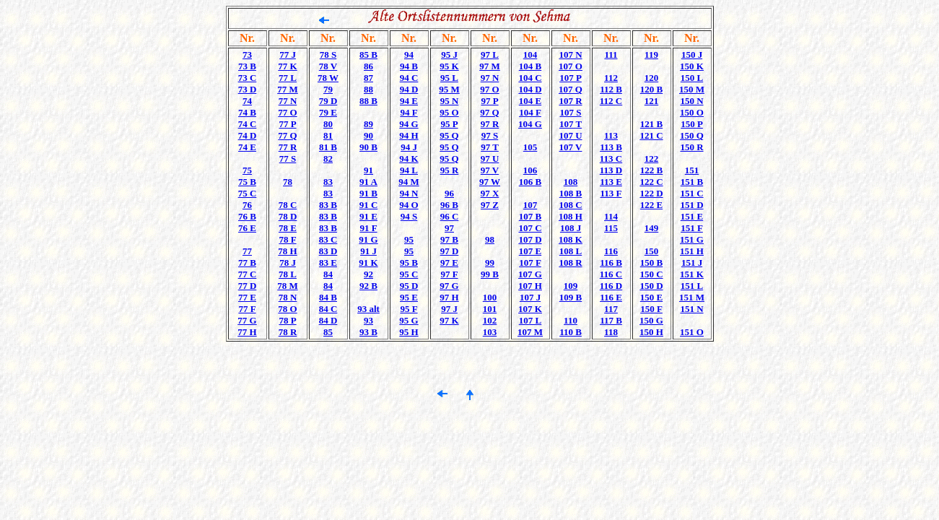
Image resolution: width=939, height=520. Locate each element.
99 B (490, 274)
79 (328, 89)
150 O (692, 112)
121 (652, 100)
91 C (368, 204)
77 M (287, 89)
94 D (409, 89)
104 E (530, 100)
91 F (368, 227)
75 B (247, 181)
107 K (530, 308)
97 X (490, 193)
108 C (570, 204)
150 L (692, 77)
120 (652, 77)
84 (328, 274)
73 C (247, 77)
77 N (288, 100)
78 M (287, 285)
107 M (530, 331)
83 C (328, 239)
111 (610, 54)
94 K (408, 158)
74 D (247, 135)
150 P (692, 123)
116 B (611, 262)
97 (449, 227)
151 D (691, 204)
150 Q (692, 135)
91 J (368, 251)
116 (611, 251)
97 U (490, 158)
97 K (449, 320)
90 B (368, 147)
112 (611, 77)
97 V (490, 170)
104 (530, 54)
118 (611, 331)
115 (611, 227)
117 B (611, 320)
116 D (611, 285)
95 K (449, 66)
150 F (651, 308)
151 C (691, 193)
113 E (611, 181)
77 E (247, 297)
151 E (692, 216)
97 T (490, 147)
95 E (409, 297)
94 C (409, 77)
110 (570, 320)
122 (652, 158)
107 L (530, 320)
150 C (651, 274)
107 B (530, 216)
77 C (247, 274)
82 (328, 158)
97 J (449, 308)
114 (611, 216)
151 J (691, 262)
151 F (692, 227)
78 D (288, 216)
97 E (449, 262)
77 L (288, 77)
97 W (489, 181)
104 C (529, 77)
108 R (570, 262)
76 (247, 204)
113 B (611, 147)
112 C (611, 100)
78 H (287, 251)
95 (409, 239)
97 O (489, 89)
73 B (247, 66)
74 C (247, 123)
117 (611, 308)
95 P (449, 123)
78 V (328, 66)
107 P (570, 77)
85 (328, 331)
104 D (529, 89)
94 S (409, 216)
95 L (449, 77)
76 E (247, 227)
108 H (570, 216)
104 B (530, 66)
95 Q (449, 135)
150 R (691, 147)
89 (368, 123)
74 (247, 100)
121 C (651, 135)
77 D (247, 285)
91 (368, 170)
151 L (692, 285)
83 (328, 181)
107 (530, 204)
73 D (247, 89)
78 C (288, 204)
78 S (328, 54)
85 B (368, 54)
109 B (570, 297)
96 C (449, 216)
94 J (409, 147)
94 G (408, 123)
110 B (570, 331)
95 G (408, 320)
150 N (691, 100)
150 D (651, 285)
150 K (692, 66)
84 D (328, 320)
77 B (247, 262)
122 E (651, 204)
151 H (692, 251)
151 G (692, 239)
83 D (328, 251)
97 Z (490, 204)
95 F (408, 308)
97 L (490, 54)
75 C (247, 193)
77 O (287, 112)
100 (490, 297)
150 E (651, 297)
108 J (570, 227)
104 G (530, 123)
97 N (490, 77)
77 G (246, 320)
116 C (611, 274)
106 (530, 170)
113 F (611, 193)
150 (652, 251)
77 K (287, 66)
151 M (691, 297)
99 (489, 262)
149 (652, 227)
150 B (651, 262)
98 (489, 239)
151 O (692, 331)
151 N (691, 308)
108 (571, 181)
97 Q (489, 112)
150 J (691, 54)
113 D (611, 170)
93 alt (368, 308)
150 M (691, 89)
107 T (570, 123)
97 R (490, 123)
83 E (328, 262)
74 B (247, 112)
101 (490, 308)
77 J (287, 54)
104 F (530, 112)
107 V (570, 147)
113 (611, 135)
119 (651, 54)
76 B (247, 216)
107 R (570, 100)
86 (368, 66)
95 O (449, 112)
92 (368, 274)
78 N (288, 297)
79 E (328, 112)
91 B (368, 193)
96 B (449, 204)
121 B (651, 123)
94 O (408, 204)
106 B (530, 181)
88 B (368, 100)
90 (368, 135)
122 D (651, 193)
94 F (408, 112)
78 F (287, 239)
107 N (570, 54)
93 (368, 320)
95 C (409, 274)
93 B (368, 331)
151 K (692, 274)
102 (490, 320)
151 (692, 170)
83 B (328, 204)
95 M (449, 89)
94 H (408, 135)
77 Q (287, 135)
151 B (692, 181)
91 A (368, 181)
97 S (489, 135)
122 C (651, 181)
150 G (651, 320)
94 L (409, 170)
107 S (571, 112)
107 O (570, 66)
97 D (449, 251)
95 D (409, 285)
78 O (287, 308)
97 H (449, 297)
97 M (489, 66)
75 (247, 170)
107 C (529, 227)
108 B (570, 193)
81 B (328, 147)
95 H (408, 331)
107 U (570, 135)
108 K (570, 239)
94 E (409, 100)
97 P (489, 100)
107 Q (570, 89)
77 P (287, 123)
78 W (328, 77)
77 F (247, 308)
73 (247, 54)
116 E (611, 297)
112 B (611, 89)
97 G (449, 285)
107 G (530, 274)
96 (449, 193)
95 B (409, 262)
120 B (651, 89)
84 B (328, 297)
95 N (449, 100)
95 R (449, 170)
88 (368, 89)
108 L (570, 251)
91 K (368, 262)
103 (490, 331)
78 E (288, 227)
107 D (529, 239)
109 (571, 285)
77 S (287, 158)
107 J (530, 297)
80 (328, 123)
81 (328, 135)
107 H (530, 285)
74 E (247, 147)
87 (368, 77)
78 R (288, 331)
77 (247, 251)
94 (409, 54)
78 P (287, 320)
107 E (530, 251)
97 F (449, 274)
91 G (368, 239)
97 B (449, 239)
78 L (288, 274)
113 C (611, 158)
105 (530, 147)
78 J (287, 262)
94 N (409, 193)
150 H (651, 331)
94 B (409, 66)
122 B (651, 170)
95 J (449, 54)
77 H (246, 331)
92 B (368, 285)
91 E (368, 216)
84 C (328, 308)
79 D (328, 100)
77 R (288, 147)
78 (287, 181)
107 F (530, 262)
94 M (408, 181)
